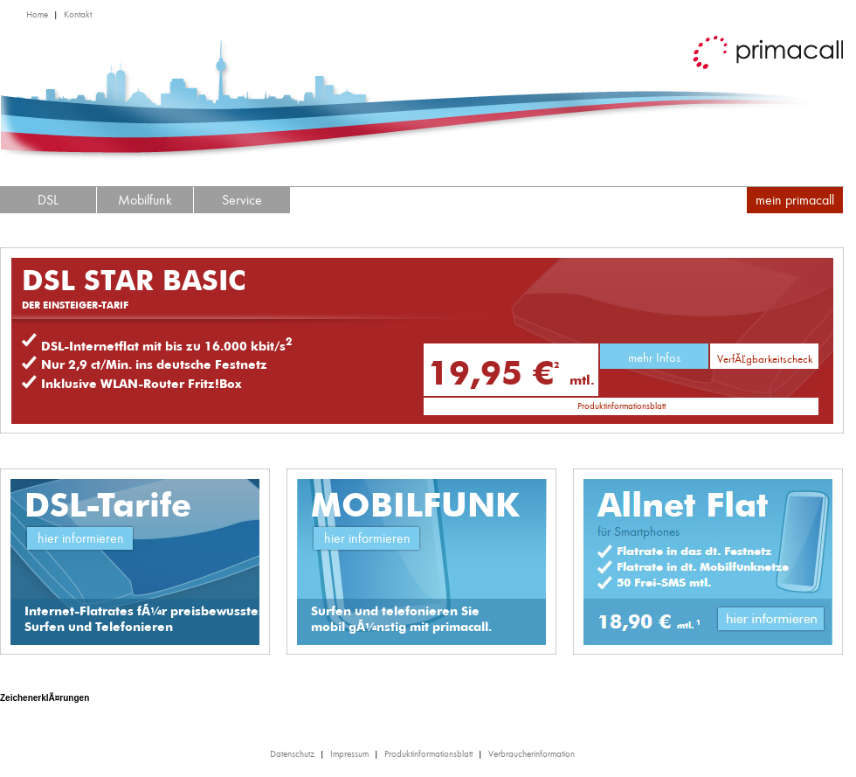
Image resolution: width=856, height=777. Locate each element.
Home (37, 14)
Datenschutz (292, 754)
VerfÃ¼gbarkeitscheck (764, 358)
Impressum (349, 754)
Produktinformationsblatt (621, 406)
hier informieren (81, 538)
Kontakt (78, 14)
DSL (48, 199)
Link (773, 622)
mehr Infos (654, 357)
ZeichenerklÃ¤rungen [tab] (44, 698)
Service (242, 199)
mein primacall (795, 199)
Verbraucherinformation (531, 754)
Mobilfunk (145, 199)
